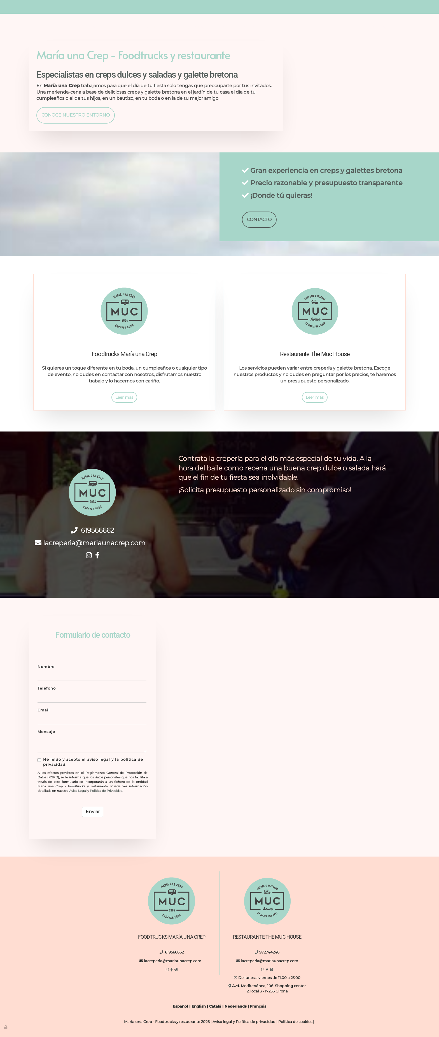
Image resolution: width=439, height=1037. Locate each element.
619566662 (105, 7)
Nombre (46, 667)
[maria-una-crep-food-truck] (299, 653)
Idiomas (378, 27)
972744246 (323, 2)
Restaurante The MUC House (173, 27)
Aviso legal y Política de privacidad (244, 1022)
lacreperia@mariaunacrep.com (150, 7)
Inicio (52, 27)
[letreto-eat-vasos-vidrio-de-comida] (373, 727)
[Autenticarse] (6, 1027)
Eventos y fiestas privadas (296, 27)
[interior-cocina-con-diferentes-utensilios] (299, 727)
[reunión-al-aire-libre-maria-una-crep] (346, 85)
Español (180, 1006)
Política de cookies (295, 1022)
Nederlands (236, 1006)
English (199, 1006)
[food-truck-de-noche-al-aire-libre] (225, 727)
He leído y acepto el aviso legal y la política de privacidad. (90, 762)
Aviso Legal (78, 791)
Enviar (93, 811)
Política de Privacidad (106, 791)
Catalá (215, 1006)
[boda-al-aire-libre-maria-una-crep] (225, 653)
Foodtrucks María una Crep (99, 27)
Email (44, 710)
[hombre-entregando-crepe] (373, 653)
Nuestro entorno (235, 27)
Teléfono (47, 688)
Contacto (348, 27)
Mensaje (46, 732)
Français (258, 1006)
